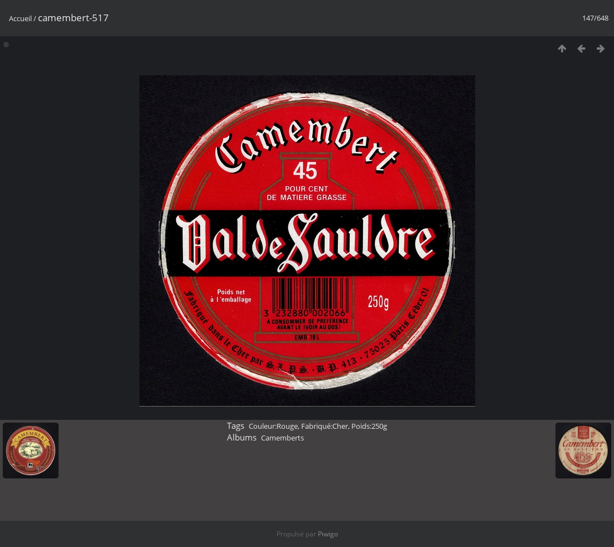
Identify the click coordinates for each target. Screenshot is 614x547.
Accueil (20, 18)
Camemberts (282, 438)
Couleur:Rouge (273, 426)
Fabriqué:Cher (324, 426)
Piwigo (328, 534)
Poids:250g (369, 426)
